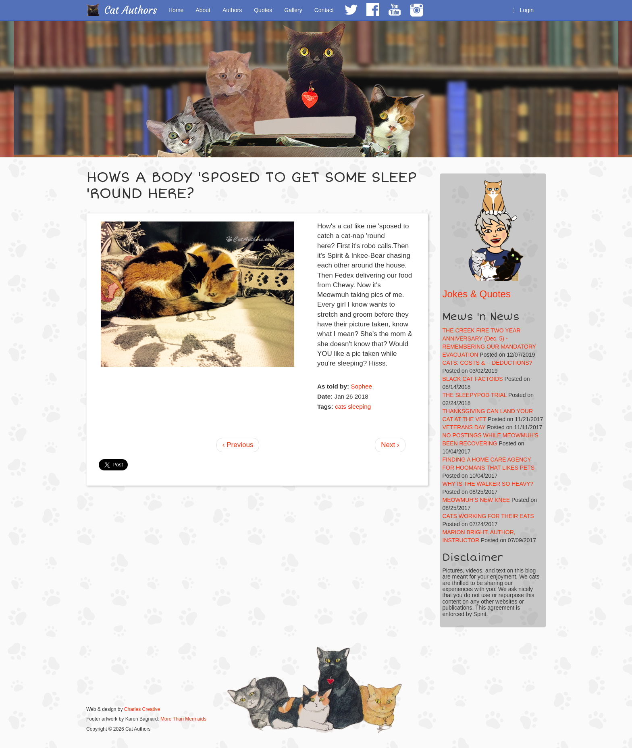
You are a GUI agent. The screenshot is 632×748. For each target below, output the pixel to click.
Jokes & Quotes (477, 293)
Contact (324, 10)
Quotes (263, 10)
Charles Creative (142, 709)
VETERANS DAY (464, 427)
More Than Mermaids (183, 719)
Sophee (361, 386)
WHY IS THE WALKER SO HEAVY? (488, 484)
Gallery (293, 10)
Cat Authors (130, 10)
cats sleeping (353, 406)
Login (523, 10)
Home (175, 10)
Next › (390, 445)
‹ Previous (238, 445)
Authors (232, 10)
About (202, 10)
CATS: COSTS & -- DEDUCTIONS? (487, 362)
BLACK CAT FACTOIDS (473, 379)
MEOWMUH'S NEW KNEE (476, 500)
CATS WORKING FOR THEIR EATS (488, 516)
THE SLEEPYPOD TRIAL (475, 395)
